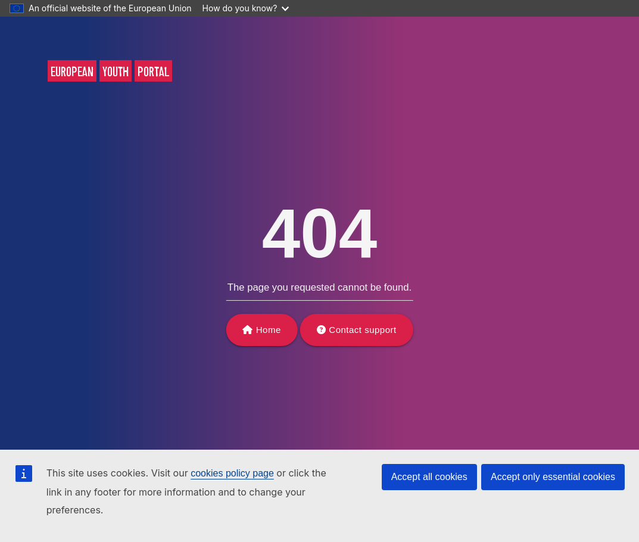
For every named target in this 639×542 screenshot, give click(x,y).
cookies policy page (232, 473)
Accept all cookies (429, 477)
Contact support (362, 330)
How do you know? (245, 8)
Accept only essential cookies (553, 477)
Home (268, 330)
